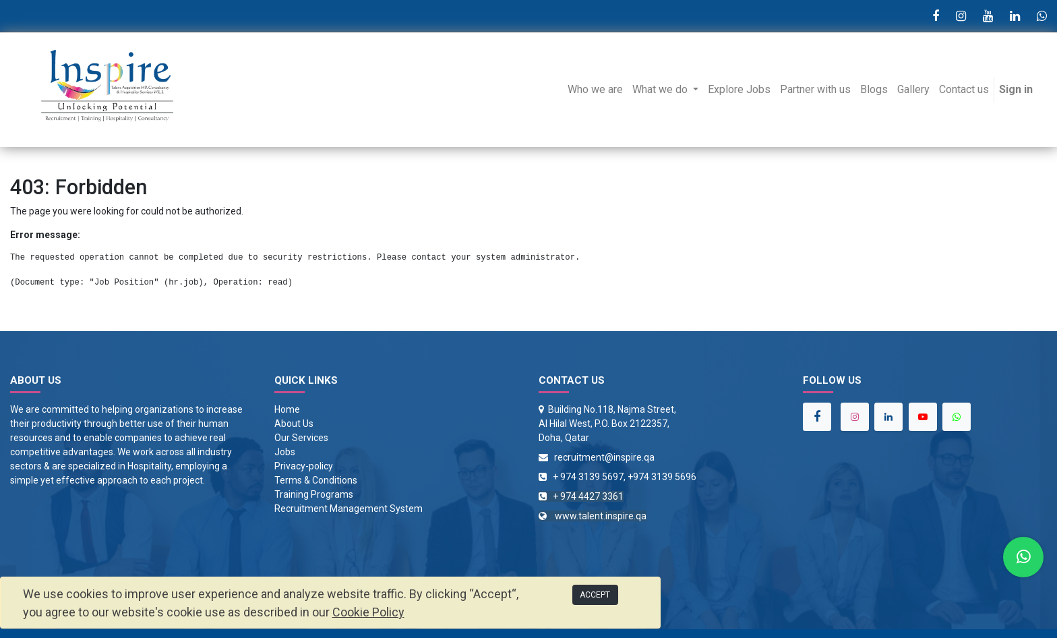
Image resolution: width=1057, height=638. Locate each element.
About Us (293, 423)
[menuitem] (595, 90)
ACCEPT (595, 595)
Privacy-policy (303, 466)
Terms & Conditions (315, 480)
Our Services (301, 437)
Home (287, 409)
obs (287, 451)
